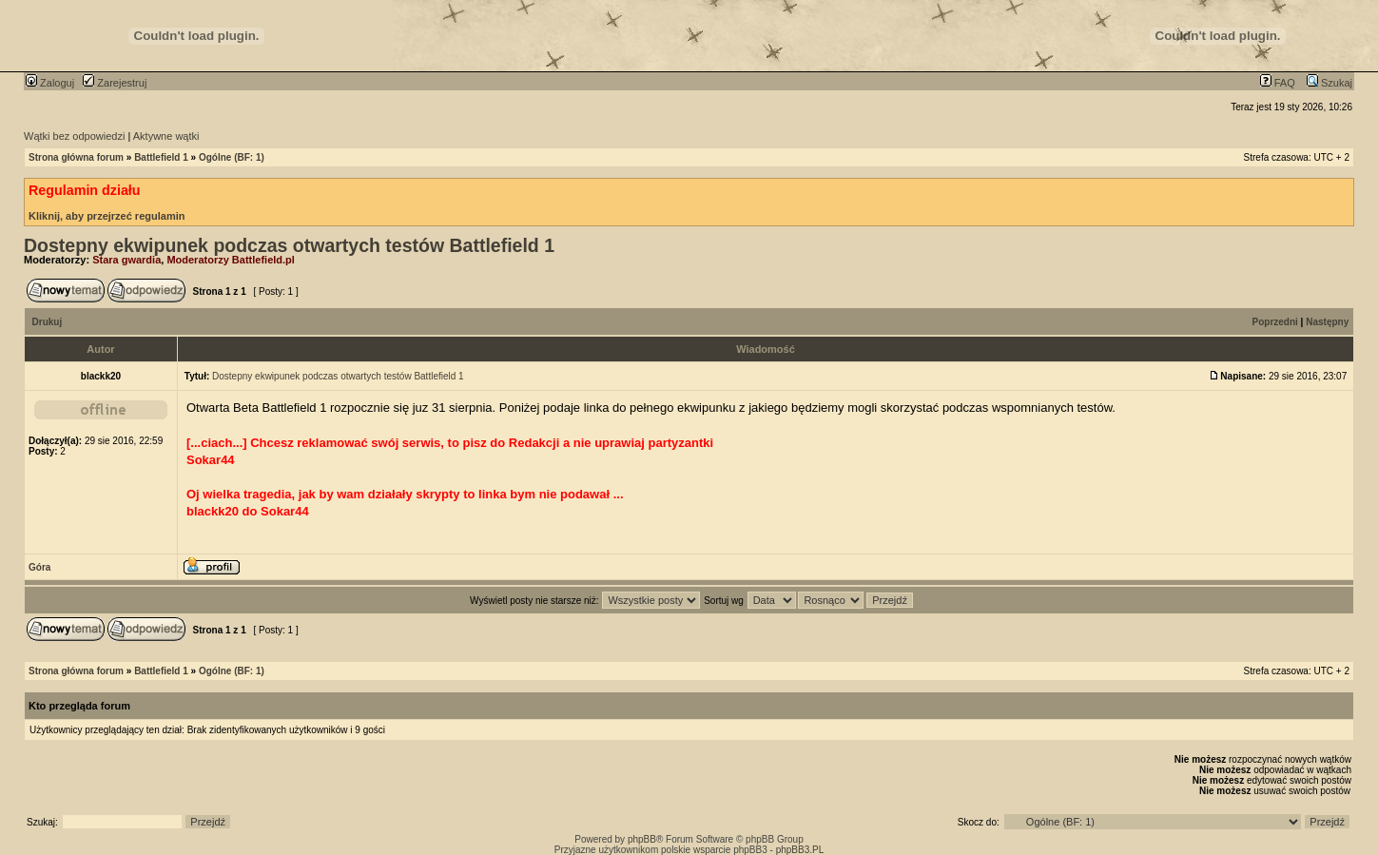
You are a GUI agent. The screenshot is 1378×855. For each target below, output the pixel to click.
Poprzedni (1275, 322)
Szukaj (1329, 82)
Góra (39, 567)
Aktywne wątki (166, 136)
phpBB (642, 839)
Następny (1327, 322)
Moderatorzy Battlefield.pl (230, 259)
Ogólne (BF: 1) (231, 157)
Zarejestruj (114, 82)
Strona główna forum (76, 157)
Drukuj (47, 322)
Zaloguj (50, 82)
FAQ (1277, 82)
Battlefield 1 (161, 157)
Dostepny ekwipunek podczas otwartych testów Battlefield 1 (289, 245)
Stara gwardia (126, 259)
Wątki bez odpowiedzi (74, 136)
